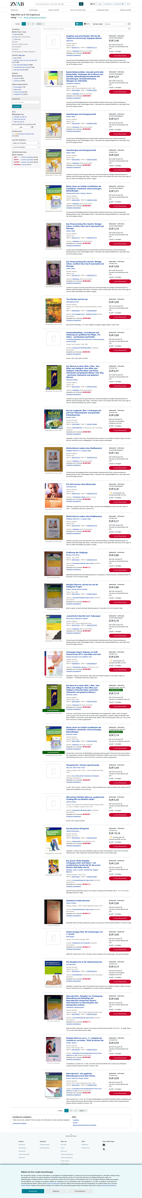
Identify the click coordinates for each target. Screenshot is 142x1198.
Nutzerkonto (108, 4)
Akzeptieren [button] (33, 1191)
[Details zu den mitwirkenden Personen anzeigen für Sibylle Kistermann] (72, 831)
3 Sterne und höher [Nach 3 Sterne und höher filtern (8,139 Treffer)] (26, 159)
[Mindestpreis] (15, 127)
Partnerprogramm (45, 1148)
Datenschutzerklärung (67, 1154)
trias (20, 17)
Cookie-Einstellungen (53, 1183)
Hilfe (128, 4)
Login (99, 4)
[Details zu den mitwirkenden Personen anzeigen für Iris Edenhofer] (71, 964)
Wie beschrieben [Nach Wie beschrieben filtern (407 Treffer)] (20, 69)
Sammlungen (33, 10)
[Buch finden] (81, 4)
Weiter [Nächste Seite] (39, 24)
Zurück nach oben (71, 1136)
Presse (62, 1148)
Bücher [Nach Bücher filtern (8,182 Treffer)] (17, 34)
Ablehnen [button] (56, 1191)
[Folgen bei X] (104, 1149)
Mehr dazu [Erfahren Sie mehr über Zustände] (22, 55)
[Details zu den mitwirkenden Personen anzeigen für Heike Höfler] (70, 116)
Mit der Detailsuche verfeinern (35, 17)
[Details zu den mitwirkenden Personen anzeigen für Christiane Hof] (71, 486)
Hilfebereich (85, 1144)
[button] (129, 29)
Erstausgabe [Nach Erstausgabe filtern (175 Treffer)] (18, 87)
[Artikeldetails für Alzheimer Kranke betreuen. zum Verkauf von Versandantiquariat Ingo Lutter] (54, 911)
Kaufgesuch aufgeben (19, 1123)
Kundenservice (86, 1148)
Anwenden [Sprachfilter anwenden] (16, 106)
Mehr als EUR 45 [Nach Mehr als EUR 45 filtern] (18, 122)
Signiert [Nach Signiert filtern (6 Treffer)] (16, 89)
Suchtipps (76, 1120)
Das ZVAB (63, 1144)
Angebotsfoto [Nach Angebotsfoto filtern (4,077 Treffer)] (20, 94)
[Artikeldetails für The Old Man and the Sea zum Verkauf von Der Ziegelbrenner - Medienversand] (54, 310)
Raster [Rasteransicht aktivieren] (87, 24)
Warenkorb (22, 1157)
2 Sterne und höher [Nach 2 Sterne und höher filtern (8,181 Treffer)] (26, 157)
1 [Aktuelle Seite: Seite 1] (23, 24)
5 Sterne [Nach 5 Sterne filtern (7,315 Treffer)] (22, 164)
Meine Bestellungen (24, 1154)
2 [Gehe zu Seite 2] (28, 24)
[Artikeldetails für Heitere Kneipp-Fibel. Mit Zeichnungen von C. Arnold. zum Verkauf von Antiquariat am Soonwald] (54, 938)
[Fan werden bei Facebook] (104, 1145)
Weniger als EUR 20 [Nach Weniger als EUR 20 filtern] (19, 117)
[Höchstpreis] (26, 127)
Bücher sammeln (54, 10)
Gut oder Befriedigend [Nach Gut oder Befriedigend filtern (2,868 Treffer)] (22, 65)
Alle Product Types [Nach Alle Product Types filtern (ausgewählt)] (19, 32)
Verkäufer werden (125, 10)
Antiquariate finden (103, 10)
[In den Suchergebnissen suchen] (87, 28)
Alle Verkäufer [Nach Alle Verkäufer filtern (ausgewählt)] (19, 154)
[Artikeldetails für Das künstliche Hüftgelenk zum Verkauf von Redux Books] (54, 839)
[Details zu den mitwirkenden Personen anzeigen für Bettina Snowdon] (72, 657)
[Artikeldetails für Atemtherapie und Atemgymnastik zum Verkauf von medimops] (54, 125)
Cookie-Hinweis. (26, 1185)
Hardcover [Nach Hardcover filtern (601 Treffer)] (18, 78)
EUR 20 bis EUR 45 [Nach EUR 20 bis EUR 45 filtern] (19, 119)
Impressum (64, 1151)
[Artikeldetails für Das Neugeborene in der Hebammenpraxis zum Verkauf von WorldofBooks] (54, 973)
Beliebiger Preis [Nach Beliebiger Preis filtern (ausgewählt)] (18, 114)
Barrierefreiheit (65, 1164)
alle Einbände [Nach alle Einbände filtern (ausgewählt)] (17, 76)
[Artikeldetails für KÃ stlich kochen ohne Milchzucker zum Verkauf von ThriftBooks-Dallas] (54, 495)
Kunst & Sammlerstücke (78, 10)
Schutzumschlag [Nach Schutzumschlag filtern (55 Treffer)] (19, 92)
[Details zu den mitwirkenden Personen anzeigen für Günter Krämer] (71, 802)
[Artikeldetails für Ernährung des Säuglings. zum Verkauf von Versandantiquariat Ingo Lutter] (54, 563)
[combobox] (57, 4)
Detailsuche (14, 10)
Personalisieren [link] (80, 1191)
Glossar (75, 1122)
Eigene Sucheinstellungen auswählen (84, 1125)
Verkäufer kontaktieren (73, 55)
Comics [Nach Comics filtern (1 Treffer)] (16, 39)
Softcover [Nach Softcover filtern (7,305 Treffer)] (18, 81)
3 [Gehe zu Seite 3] (32, 24)
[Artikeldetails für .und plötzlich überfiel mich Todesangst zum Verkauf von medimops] (54, 627)
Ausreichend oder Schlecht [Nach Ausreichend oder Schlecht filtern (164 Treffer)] (23, 67)
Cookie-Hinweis (65, 1161)
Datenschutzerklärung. (109, 1185)
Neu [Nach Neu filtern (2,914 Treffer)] (16, 58)
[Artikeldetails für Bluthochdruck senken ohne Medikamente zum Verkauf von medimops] (54, 459)
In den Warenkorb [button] (120, 56)
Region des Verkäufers (19, 143)
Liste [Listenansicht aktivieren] (79, 24)
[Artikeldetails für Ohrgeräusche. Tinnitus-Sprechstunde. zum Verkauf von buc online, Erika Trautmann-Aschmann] (54, 771)
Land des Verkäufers (19, 147)
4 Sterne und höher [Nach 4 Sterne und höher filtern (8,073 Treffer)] (26, 162)
